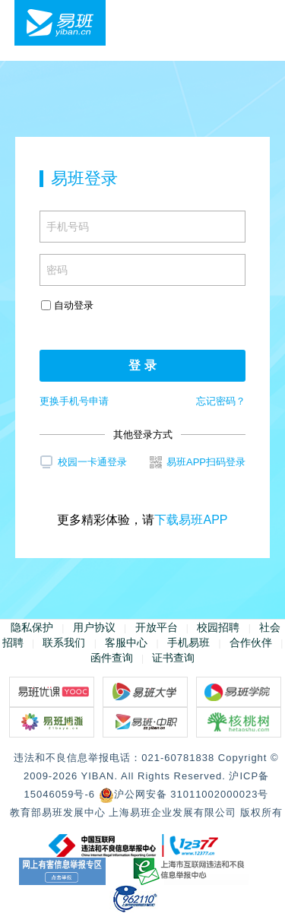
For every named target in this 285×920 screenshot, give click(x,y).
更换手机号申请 (74, 401)
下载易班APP (190, 519)
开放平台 (156, 627)
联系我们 (64, 642)
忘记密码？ (220, 401)
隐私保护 (32, 627)
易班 (60, 23)
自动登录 (67, 305)
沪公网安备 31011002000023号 (184, 794)
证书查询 (173, 658)
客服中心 (126, 642)
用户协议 (94, 627)
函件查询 (111, 658)
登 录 (142, 365)
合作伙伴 (251, 642)
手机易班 (188, 642)
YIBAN (97, 776)
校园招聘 (218, 627)
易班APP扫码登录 (197, 462)
